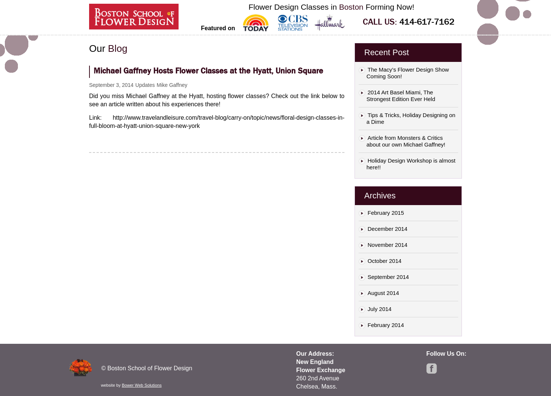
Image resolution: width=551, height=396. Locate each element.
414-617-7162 (426, 22)
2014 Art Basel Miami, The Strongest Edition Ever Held (400, 95)
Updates (145, 85)
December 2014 (387, 229)
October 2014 (385, 261)
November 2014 (387, 245)
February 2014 (386, 325)
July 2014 (379, 309)
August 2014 (383, 293)
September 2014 (388, 277)
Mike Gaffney (172, 85)
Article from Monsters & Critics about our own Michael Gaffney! (405, 141)
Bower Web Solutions (142, 385)
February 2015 (386, 213)
